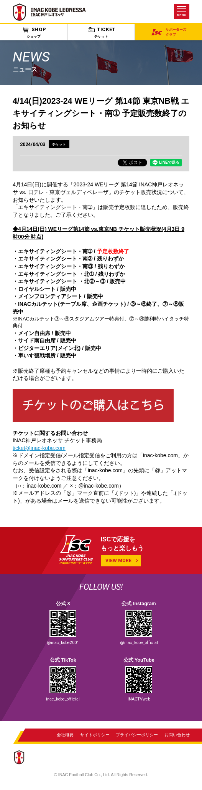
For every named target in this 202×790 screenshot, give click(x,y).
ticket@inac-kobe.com (39, 448)
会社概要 (65, 735)
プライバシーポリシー (137, 735)
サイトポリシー (95, 735)
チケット (59, 144)
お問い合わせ (177, 735)
